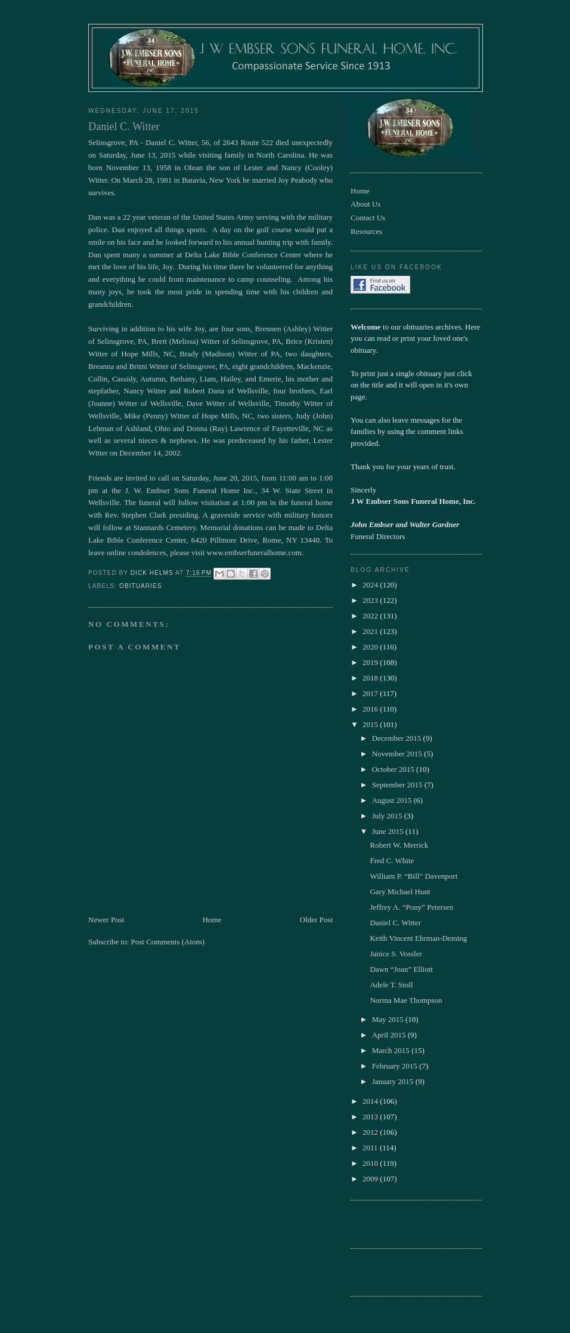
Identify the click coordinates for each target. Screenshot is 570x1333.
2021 (371, 631)
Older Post (316, 919)
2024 (371, 584)
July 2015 (388, 815)
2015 (371, 724)
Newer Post (106, 919)
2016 (371, 708)
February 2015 (395, 1065)
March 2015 (391, 1050)
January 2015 (394, 1081)
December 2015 (397, 738)
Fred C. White (392, 860)
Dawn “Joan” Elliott (401, 969)
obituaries (140, 586)
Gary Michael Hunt (400, 891)
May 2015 (388, 1019)
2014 (371, 1101)
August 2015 (393, 800)
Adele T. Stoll (391, 984)
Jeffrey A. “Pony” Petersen (411, 907)
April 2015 (390, 1034)
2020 (371, 646)
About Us (365, 203)
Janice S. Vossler (396, 953)
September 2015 (398, 784)
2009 (371, 1178)
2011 (371, 1147)
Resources (366, 231)
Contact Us (368, 217)
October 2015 (394, 769)
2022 (371, 615)
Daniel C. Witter (395, 922)
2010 (371, 1163)
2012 (371, 1132)
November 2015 (398, 753)
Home (212, 919)
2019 (371, 662)
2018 (371, 677)
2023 (371, 600)
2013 (371, 1116)
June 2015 (388, 831)
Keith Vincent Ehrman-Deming (418, 938)
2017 (371, 693)
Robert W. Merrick (399, 845)
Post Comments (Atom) (168, 941)
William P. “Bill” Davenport (413, 876)
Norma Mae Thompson (406, 1000)
